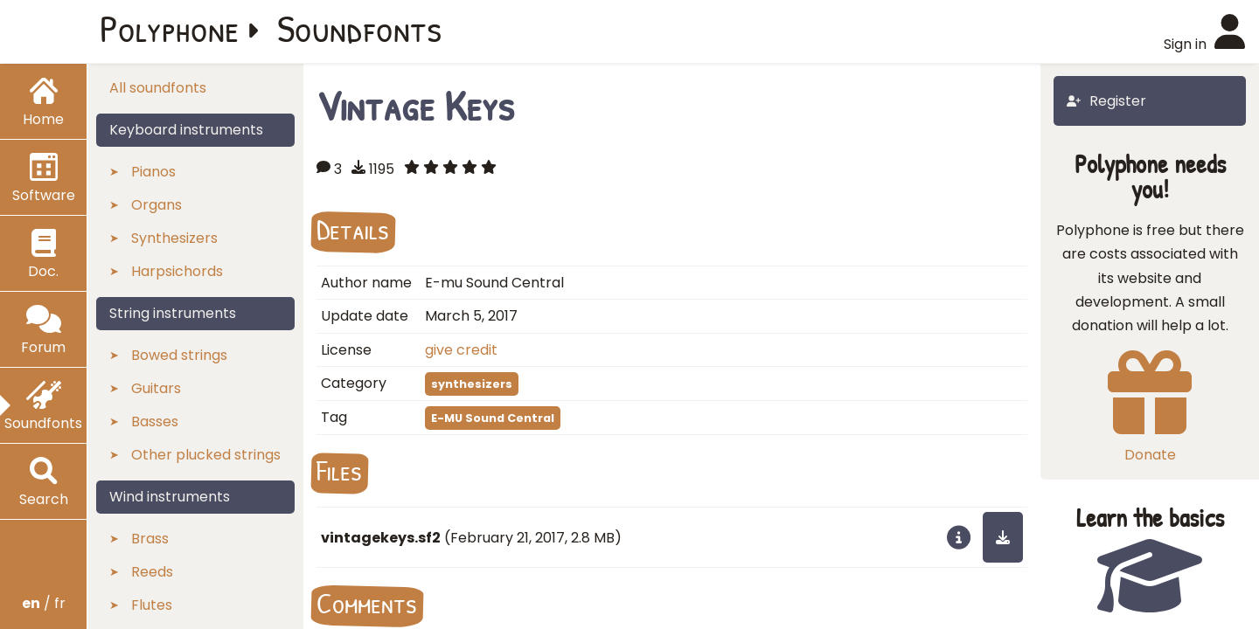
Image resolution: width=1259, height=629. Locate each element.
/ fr (44, 603)
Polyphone (170, 28)
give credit (461, 350)
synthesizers (471, 384)
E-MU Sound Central (492, 418)
